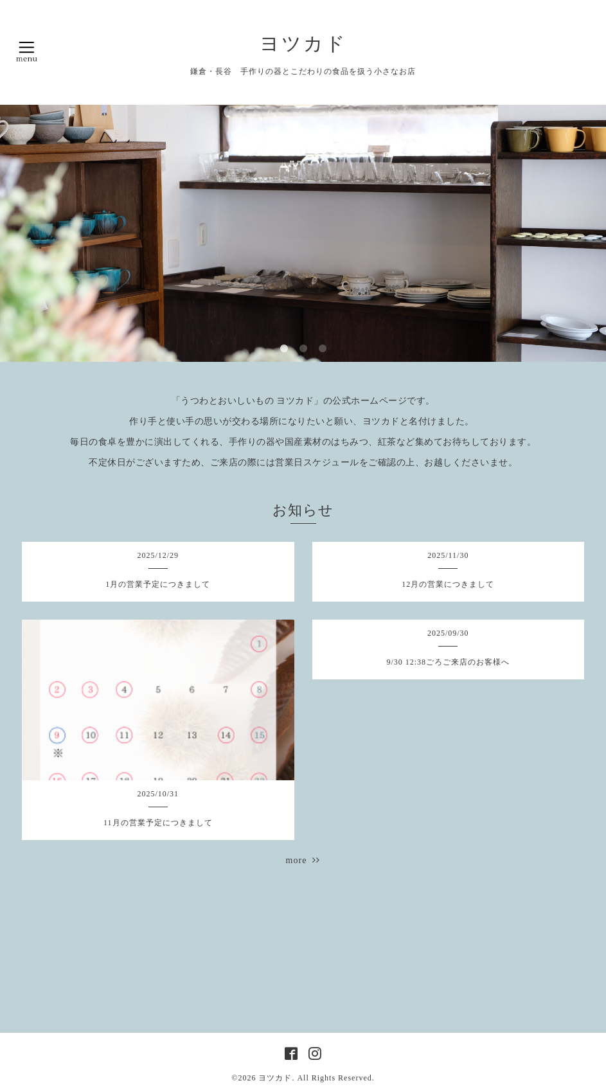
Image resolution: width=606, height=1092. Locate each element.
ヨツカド (303, 43)
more (303, 860)
